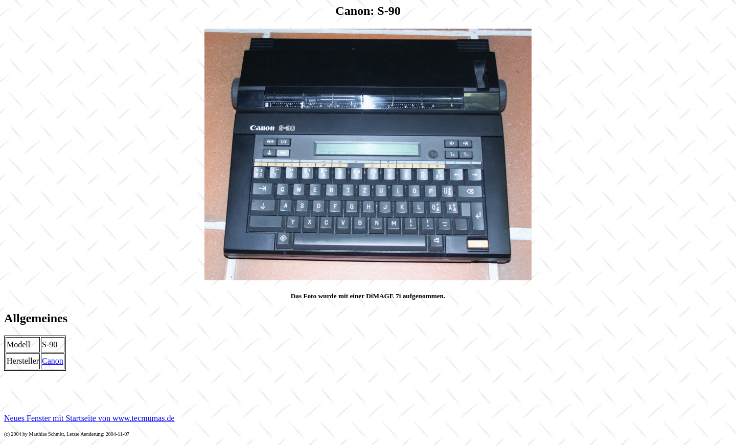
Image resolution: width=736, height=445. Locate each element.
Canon (52, 361)
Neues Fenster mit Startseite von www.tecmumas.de (89, 418)
